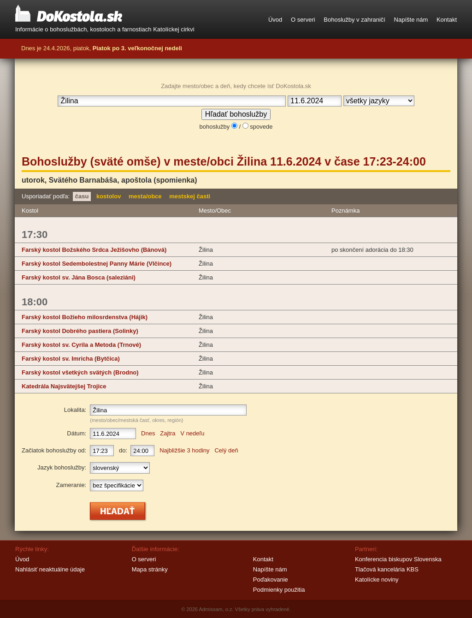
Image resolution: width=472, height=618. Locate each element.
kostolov (108, 196)
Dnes (148, 433)
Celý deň (226, 450)
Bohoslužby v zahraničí (354, 19)
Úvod (275, 19)
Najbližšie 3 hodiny (184, 450)
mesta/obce (145, 196)
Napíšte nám (411, 19)
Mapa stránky (150, 569)
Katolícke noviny (377, 579)
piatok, (127, 48)
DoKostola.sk (68, 14)
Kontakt (447, 19)
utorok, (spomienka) (109, 180)
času (82, 196)
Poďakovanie (270, 579)
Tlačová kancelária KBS (387, 569)
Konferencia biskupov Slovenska (398, 559)
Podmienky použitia (279, 589)
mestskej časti (189, 196)
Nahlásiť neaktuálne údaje (50, 569)
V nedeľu (192, 433)
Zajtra (167, 433)
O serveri (303, 19)
